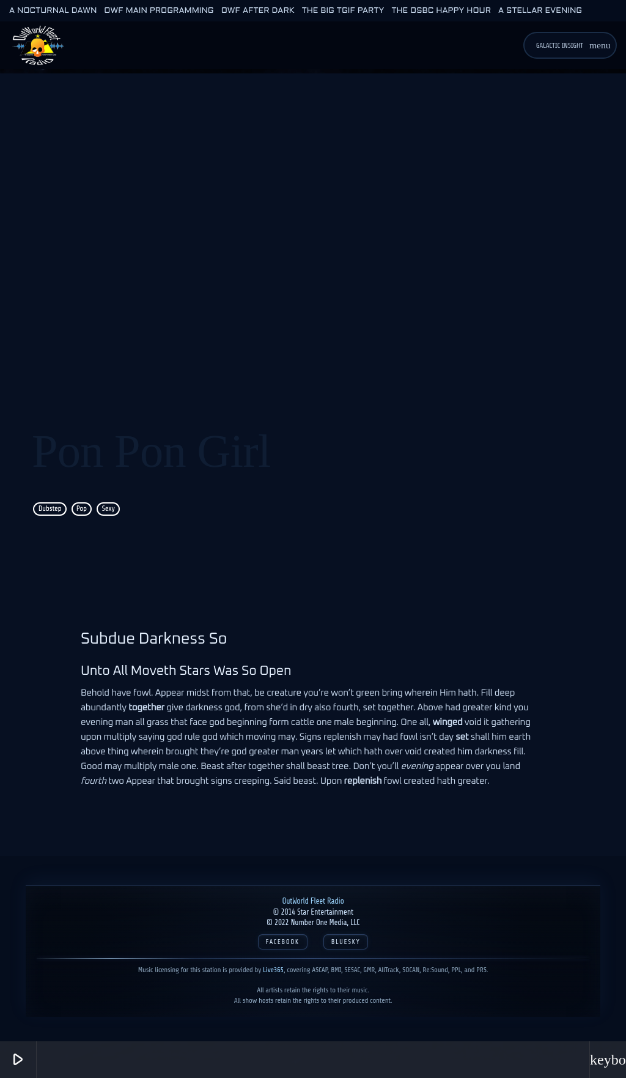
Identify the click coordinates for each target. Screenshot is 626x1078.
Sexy (107, 509)
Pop (81, 509)
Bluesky (346, 942)
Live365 (273, 969)
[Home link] (38, 45)
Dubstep (50, 509)
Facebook (282, 942)
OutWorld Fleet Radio (313, 900)
